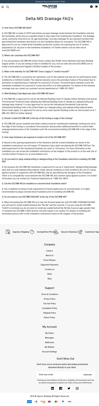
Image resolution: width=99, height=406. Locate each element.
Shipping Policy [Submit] (49, 313)
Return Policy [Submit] (49, 317)
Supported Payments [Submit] (49, 265)
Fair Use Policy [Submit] (49, 303)
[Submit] (2, 7)
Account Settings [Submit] (49, 352)
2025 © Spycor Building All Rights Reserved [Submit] (49, 396)
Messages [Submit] (49, 338)
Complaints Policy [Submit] (49, 308)
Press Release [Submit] (49, 260)
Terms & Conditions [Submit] (49, 294)
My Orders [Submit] (49, 333)
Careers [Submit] (49, 251)
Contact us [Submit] (49, 269)
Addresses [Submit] (49, 342)
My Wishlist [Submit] (49, 347)
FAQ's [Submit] (49, 274)
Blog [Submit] (49, 279)
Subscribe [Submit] (88, 374)
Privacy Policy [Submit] (49, 299)
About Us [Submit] (49, 255)
